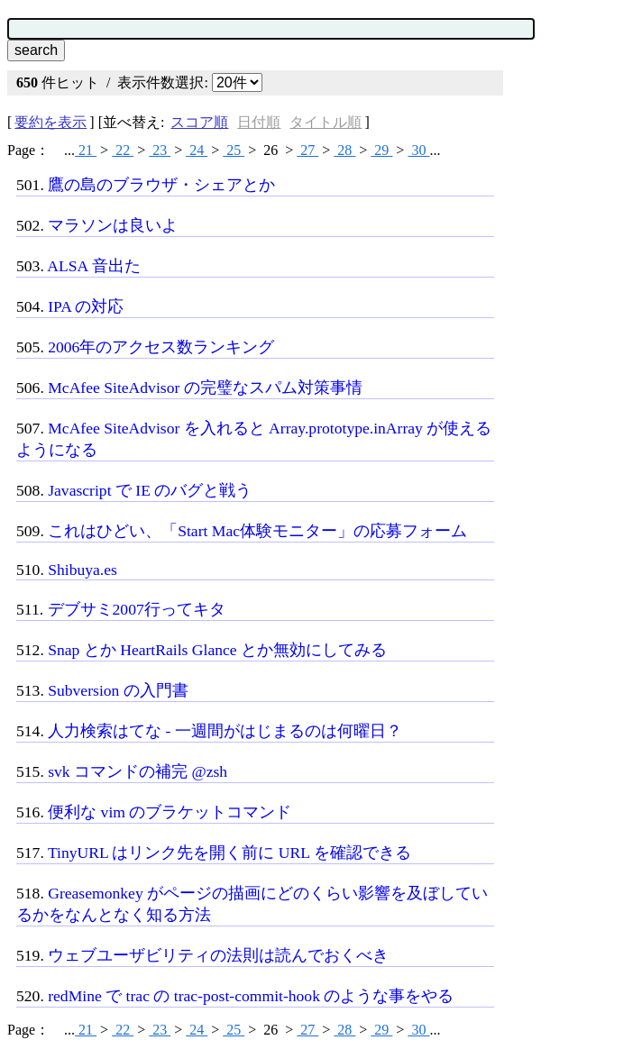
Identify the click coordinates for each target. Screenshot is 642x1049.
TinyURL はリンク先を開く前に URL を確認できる (229, 853)
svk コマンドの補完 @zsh (137, 771)
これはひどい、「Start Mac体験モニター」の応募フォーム (257, 531)
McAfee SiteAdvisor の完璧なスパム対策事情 (205, 388)
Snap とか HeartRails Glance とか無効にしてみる (217, 650)
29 (381, 150)
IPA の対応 (86, 306)
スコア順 (199, 122)
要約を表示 (50, 122)
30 (418, 150)
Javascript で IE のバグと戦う (150, 490)
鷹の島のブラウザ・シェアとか (161, 185)
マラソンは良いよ (113, 225)
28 (344, 150)
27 (307, 150)
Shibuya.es (82, 570)
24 (196, 150)
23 (159, 150)
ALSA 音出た (93, 266)
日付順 (258, 122)
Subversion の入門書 (118, 690)
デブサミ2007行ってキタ (136, 609)
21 (85, 150)
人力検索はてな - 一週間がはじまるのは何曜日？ (225, 731)
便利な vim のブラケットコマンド (169, 812)
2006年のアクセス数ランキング (161, 347)
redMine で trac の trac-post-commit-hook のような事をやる (251, 996)
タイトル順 (325, 122)
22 (122, 150)
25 (233, 150)
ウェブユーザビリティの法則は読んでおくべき (218, 955)
